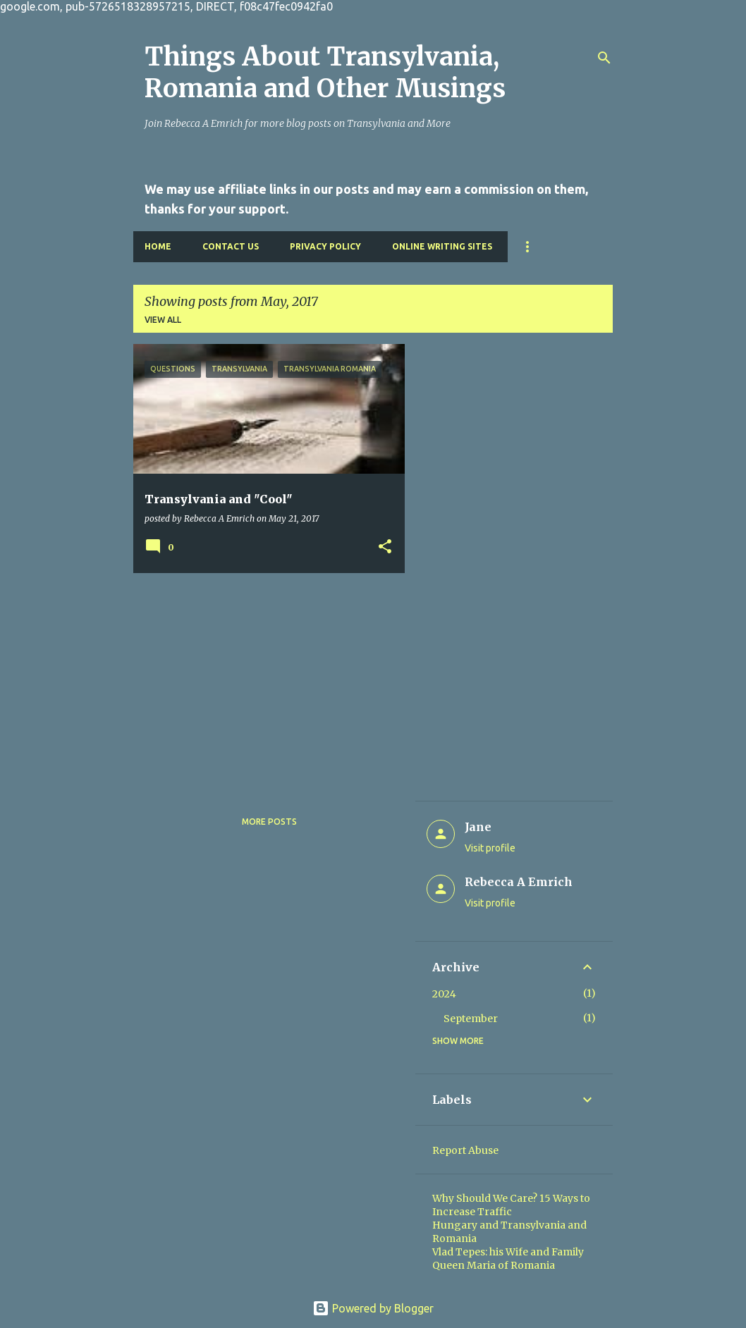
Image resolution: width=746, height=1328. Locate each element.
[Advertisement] (263, 682)
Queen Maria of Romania (493, 1265)
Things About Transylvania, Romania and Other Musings (325, 72)
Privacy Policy (325, 246)
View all (163, 319)
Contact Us (230, 246)
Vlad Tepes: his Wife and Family (508, 1252)
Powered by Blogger (373, 1308)
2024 (444, 994)
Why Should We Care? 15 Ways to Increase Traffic (511, 1205)
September (471, 1018)
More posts (269, 821)
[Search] (604, 58)
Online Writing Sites (442, 246)
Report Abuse (465, 1150)
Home (158, 246)
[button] (385, 547)
